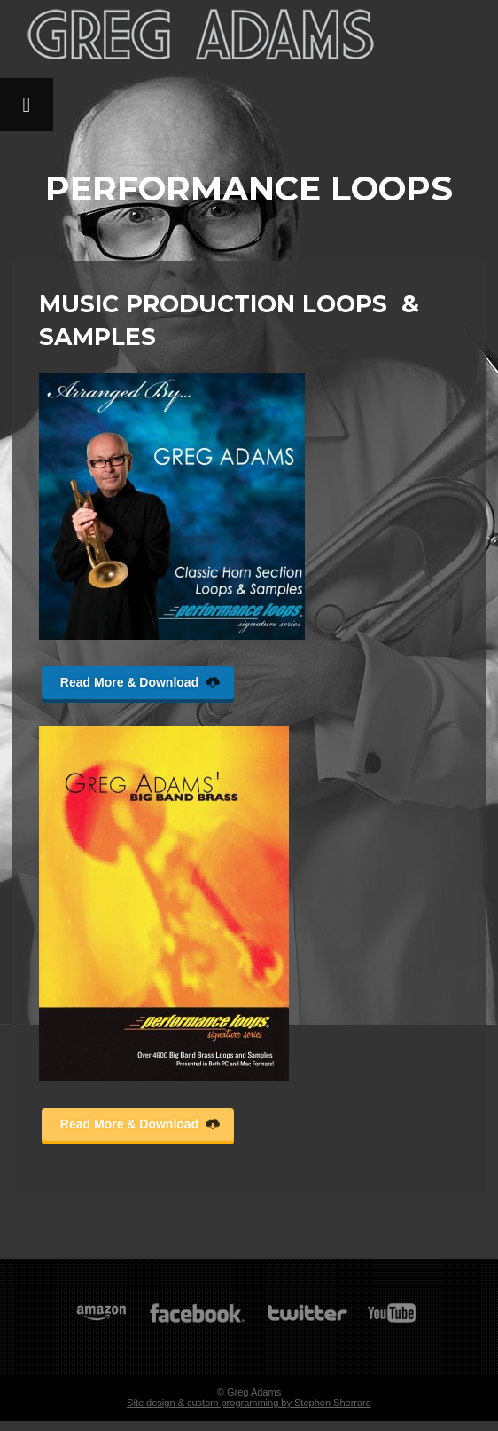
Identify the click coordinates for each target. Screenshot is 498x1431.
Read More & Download (140, 682)
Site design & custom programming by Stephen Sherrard (249, 1402)
